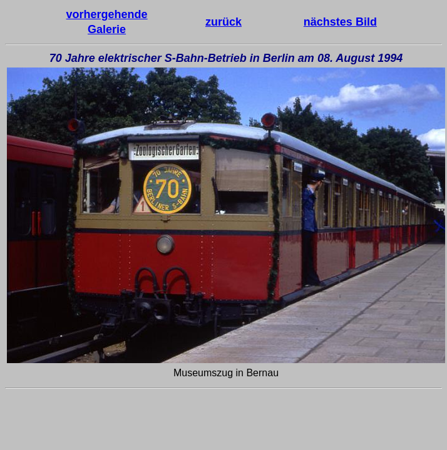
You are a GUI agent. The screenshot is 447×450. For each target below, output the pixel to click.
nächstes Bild (340, 22)
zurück (223, 22)
